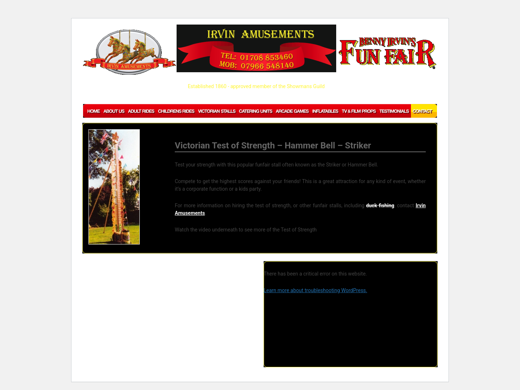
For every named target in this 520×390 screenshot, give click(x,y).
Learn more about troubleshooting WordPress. (315, 290)
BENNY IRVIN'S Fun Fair (387, 53)
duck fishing (380, 205)
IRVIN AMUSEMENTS (129, 52)
